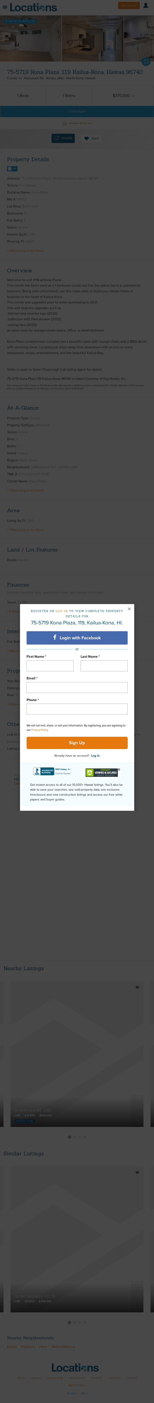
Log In (95, 756)
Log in (62, 611)
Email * (32, 678)
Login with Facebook (77, 638)
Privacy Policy (39, 730)
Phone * (33, 700)
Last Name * (90, 656)
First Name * (36, 656)
